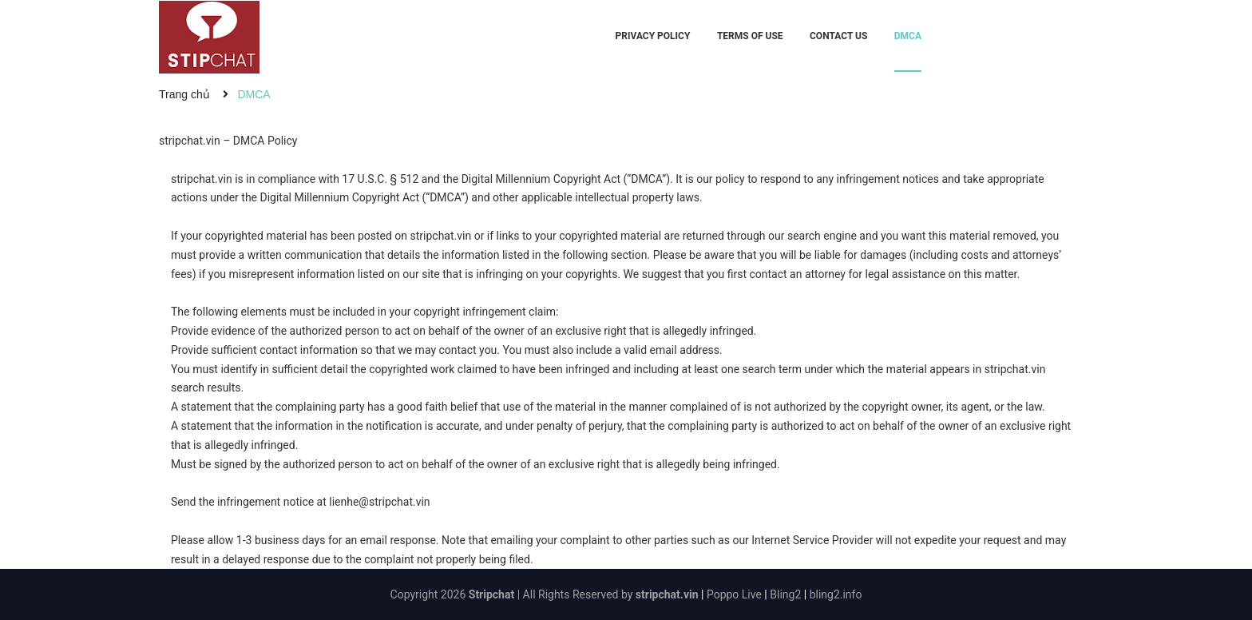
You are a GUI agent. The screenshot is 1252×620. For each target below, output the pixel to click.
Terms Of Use (750, 36)
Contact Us (838, 36)
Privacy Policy (653, 36)
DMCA (907, 36)
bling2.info (836, 594)
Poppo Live (734, 594)
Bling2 (785, 594)
